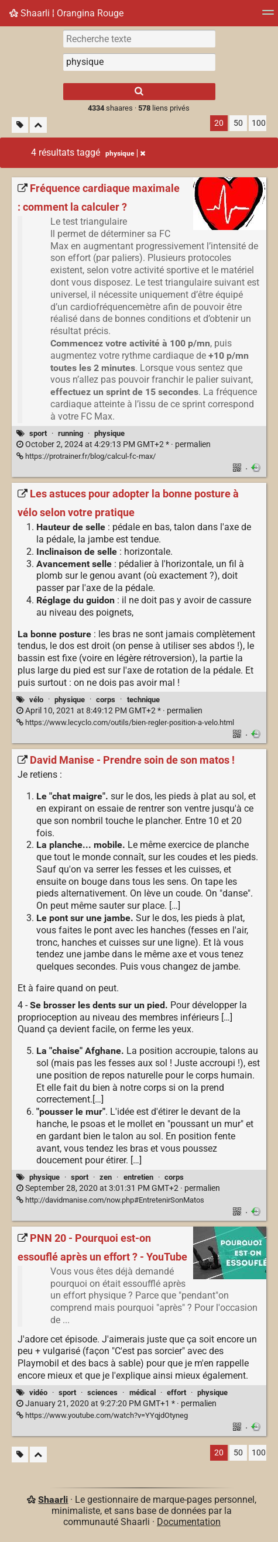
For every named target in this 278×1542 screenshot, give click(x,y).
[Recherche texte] (139, 38)
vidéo (38, 1392)
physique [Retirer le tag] (125, 153)
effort (176, 1392)
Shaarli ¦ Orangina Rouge (66, 13)
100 (259, 123)
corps (105, 699)
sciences (102, 1392)
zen (105, 1177)
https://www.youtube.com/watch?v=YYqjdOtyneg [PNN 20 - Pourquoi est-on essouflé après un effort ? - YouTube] (102, 1415)
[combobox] (139, 62)
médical (142, 1392)
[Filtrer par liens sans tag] (20, 125)
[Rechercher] (139, 91)
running (70, 433)
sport (38, 433)
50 (238, 123)
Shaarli (53, 1499)
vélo (36, 699)
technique (143, 699)
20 (219, 123)
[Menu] (268, 16)
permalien (113, 444)
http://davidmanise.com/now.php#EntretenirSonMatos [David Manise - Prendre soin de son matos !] (110, 1200)
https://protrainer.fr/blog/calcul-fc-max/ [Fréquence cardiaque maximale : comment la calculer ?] (86, 456)
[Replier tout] (38, 125)
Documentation (189, 1521)
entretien (138, 1177)
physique (109, 433)
